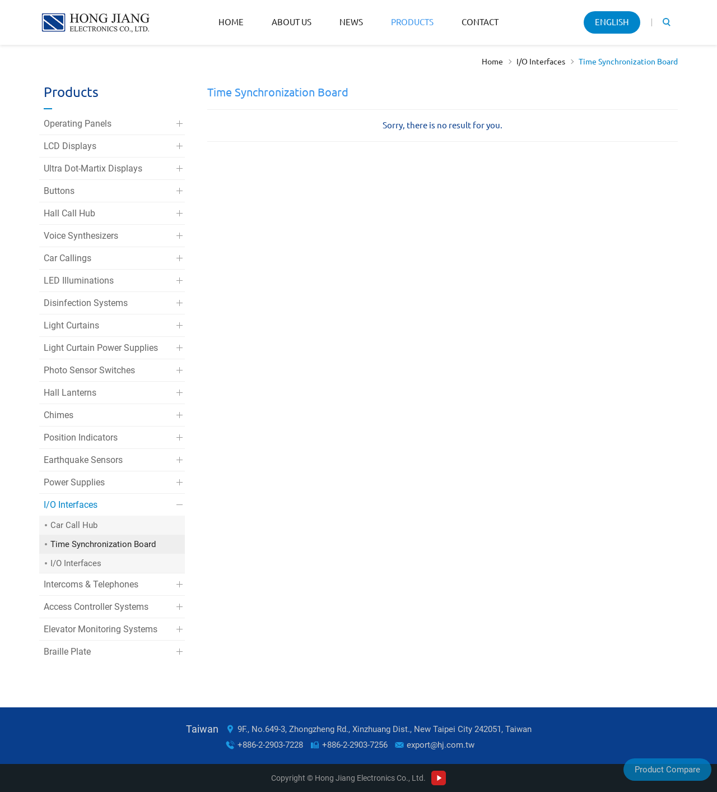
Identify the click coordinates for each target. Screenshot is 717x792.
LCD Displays (70, 146)
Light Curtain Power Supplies (101, 347)
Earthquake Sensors (83, 460)
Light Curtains (71, 325)
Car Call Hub (73, 525)
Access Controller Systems (96, 606)
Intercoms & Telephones (91, 584)
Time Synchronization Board (628, 61)
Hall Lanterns (70, 392)
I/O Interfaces (540, 61)
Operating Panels (77, 123)
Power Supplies (74, 482)
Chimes (58, 415)
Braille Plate (67, 651)
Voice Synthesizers (81, 235)
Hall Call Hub (69, 213)
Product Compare (667, 770)
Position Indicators (81, 437)
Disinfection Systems (86, 303)
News (351, 22)
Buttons (59, 191)
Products (412, 22)
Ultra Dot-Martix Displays (93, 168)
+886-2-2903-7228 (270, 745)
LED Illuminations (79, 280)
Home (231, 22)
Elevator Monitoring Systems (100, 629)
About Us (291, 22)
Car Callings (67, 258)
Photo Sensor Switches (89, 370)
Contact (480, 22)
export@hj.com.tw (440, 745)
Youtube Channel (438, 778)
